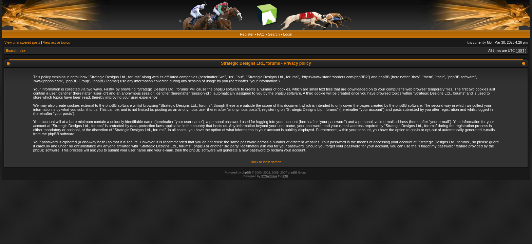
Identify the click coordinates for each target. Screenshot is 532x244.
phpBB (246, 172)
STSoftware (269, 176)
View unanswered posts (22, 42)
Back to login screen (266, 162)
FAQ (261, 34)
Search (274, 34)
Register (247, 34)
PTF (285, 176)
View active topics (56, 42)
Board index (15, 51)
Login (287, 34)
